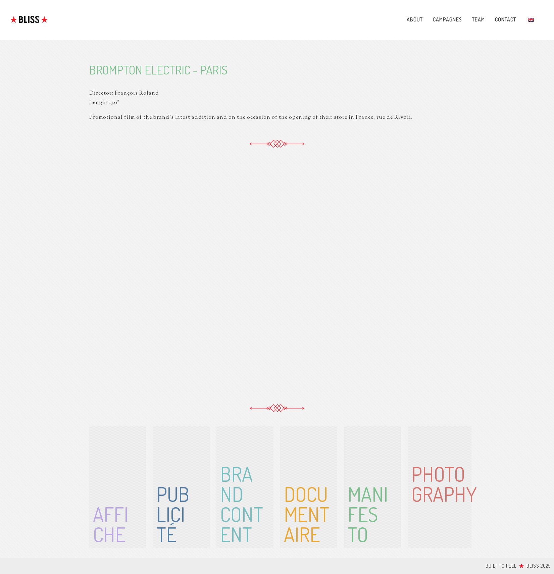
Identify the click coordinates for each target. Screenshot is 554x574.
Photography (444, 484)
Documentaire (306, 514)
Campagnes (447, 19)
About (415, 19)
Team (478, 19)
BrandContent (241, 504)
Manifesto (368, 514)
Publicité (172, 514)
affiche (110, 524)
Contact (505, 19)
